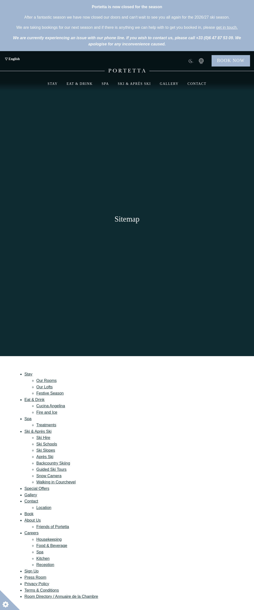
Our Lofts (44, 387)
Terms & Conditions (41, 590)
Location (43, 508)
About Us (32, 520)
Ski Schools (46, 444)
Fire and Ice (46, 412)
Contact (197, 84)
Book (28, 514)
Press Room (35, 577)
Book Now (231, 60)
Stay (53, 84)
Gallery (169, 84)
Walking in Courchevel (56, 482)
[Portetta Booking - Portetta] (127, 70)
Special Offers (36, 488)
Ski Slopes (45, 450)
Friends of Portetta (52, 527)
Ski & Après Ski (134, 84)
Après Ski (44, 457)
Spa (105, 84)
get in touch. (227, 27)
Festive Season (50, 393)
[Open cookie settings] (10, 600)
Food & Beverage (51, 545)
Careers (31, 533)
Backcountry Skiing (53, 463)
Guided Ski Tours (51, 469)
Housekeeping (49, 539)
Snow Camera (48, 476)
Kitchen (42, 558)
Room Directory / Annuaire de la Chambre (61, 596)
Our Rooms (46, 380)
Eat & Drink (79, 84)
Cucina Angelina (50, 406)
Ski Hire (43, 438)
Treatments (46, 425)
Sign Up (31, 571)
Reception (45, 565)
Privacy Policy (36, 584)
